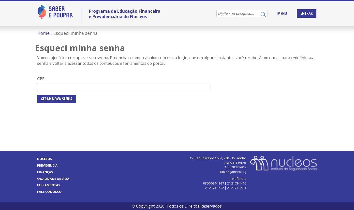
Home (43, 33)
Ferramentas (48, 185)
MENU (282, 13)
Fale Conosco (49, 191)
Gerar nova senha (57, 99)
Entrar (306, 13)
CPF (40, 78)
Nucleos (44, 159)
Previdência (47, 165)
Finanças (45, 172)
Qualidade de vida (53, 178)
